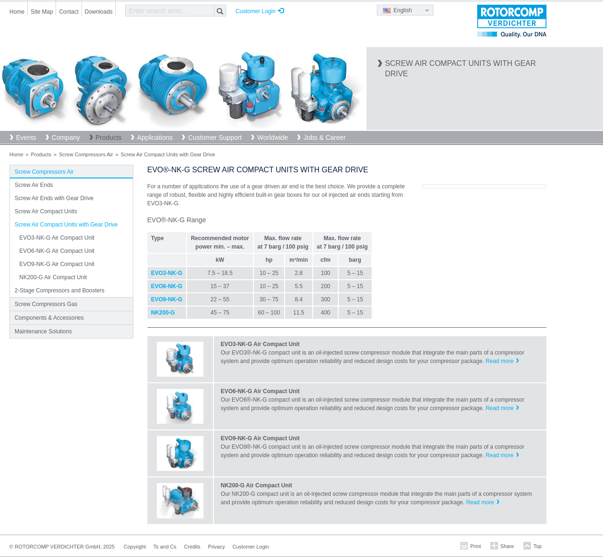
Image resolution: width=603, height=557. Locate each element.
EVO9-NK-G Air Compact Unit (56, 264)
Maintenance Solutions (43, 331)
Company (66, 137)
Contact (68, 11)
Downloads (99, 11)
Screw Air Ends (34, 185)
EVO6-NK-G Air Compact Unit (56, 251)
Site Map (42, 11)
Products (109, 137)
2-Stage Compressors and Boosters (60, 290)
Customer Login (256, 11)
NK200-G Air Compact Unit (53, 277)
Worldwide (272, 137)
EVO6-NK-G (167, 286)
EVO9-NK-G (167, 299)
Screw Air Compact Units (46, 211)
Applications (155, 137)
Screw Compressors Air (86, 154)
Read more (499, 361)
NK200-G (163, 312)
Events (26, 137)
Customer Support (215, 137)
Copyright (135, 546)
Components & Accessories (49, 318)
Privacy (216, 546)
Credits (192, 546)
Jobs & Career (324, 137)
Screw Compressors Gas (46, 304)
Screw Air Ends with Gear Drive (54, 198)
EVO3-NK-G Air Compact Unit (56, 237)
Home (16, 11)
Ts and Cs (165, 546)
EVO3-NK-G (167, 273)
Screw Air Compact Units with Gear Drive (66, 224)
